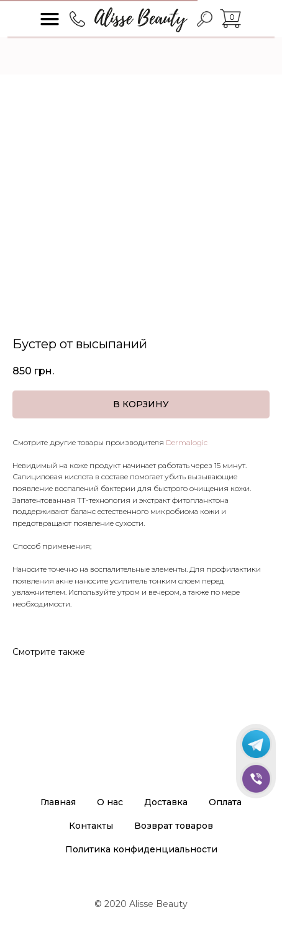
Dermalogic (186, 442)
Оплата (225, 802)
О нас (110, 802)
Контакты (91, 825)
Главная (58, 802)
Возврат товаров (173, 825)
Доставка (166, 802)
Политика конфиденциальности (141, 849)
